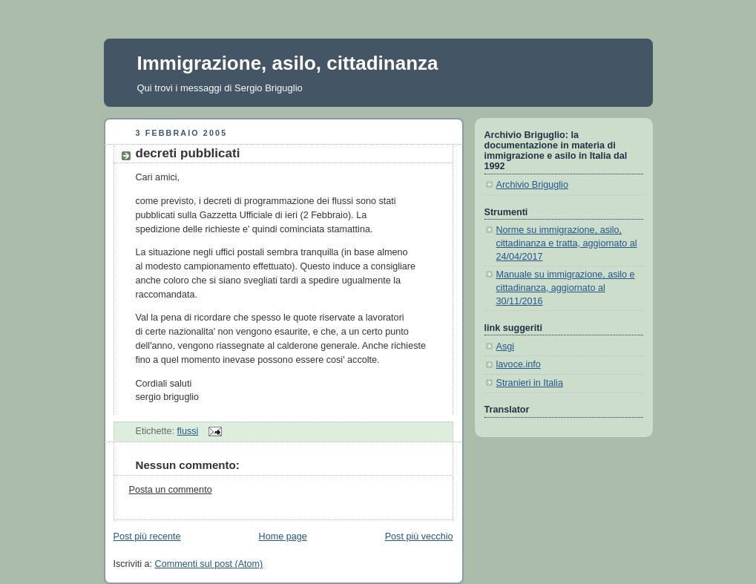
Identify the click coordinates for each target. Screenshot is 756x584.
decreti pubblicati (188, 153)
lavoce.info (518, 364)
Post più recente (147, 536)
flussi (188, 431)
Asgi (505, 346)
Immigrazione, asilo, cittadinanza (287, 63)
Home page (283, 536)
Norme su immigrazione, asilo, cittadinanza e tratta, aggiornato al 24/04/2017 (566, 243)
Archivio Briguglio (532, 185)
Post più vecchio (419, 536)
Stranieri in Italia (529, 383)
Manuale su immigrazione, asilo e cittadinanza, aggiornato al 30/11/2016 (565, 287)
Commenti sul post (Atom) (209, 564)
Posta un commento (170, 490)
